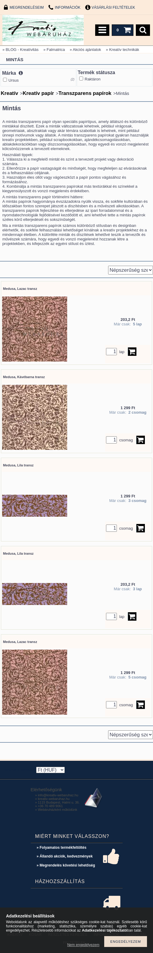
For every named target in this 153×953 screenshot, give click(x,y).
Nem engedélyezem (83, 945)
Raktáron (93, 79)
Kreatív (9, 93)
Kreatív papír (38, 93)
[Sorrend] (130, 270)
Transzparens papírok (84, 93)
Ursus (13, 80)
